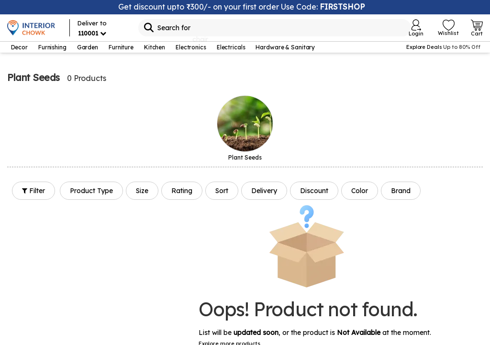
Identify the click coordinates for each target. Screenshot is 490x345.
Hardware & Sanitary (285, 47)
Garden (87, 47)
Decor (19, 47)
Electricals (231, 47)
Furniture (121, 47)
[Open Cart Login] (477, 27)
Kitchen (154, 47)
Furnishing (52, 47)
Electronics (191, 47)
